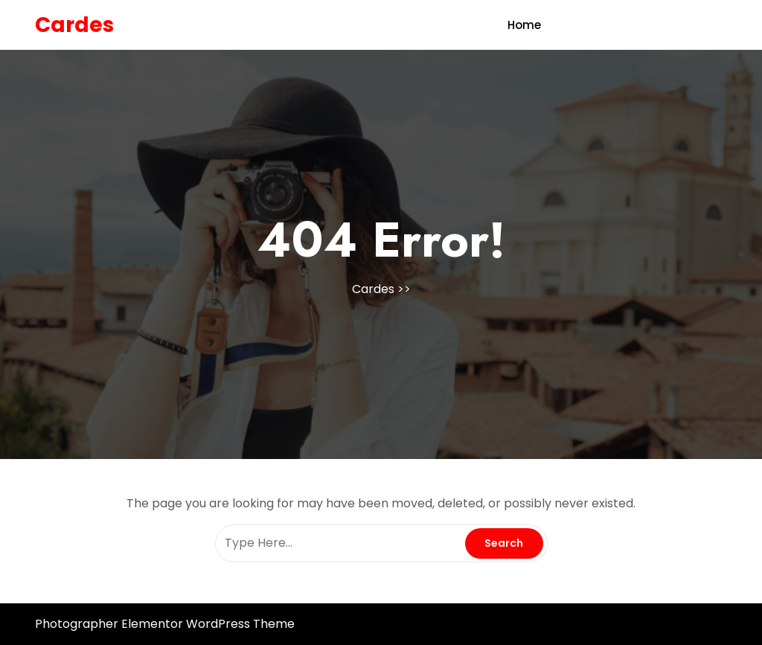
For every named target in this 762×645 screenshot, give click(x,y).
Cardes (74, 24)
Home (524, 25)
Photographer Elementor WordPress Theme (165, 623)
